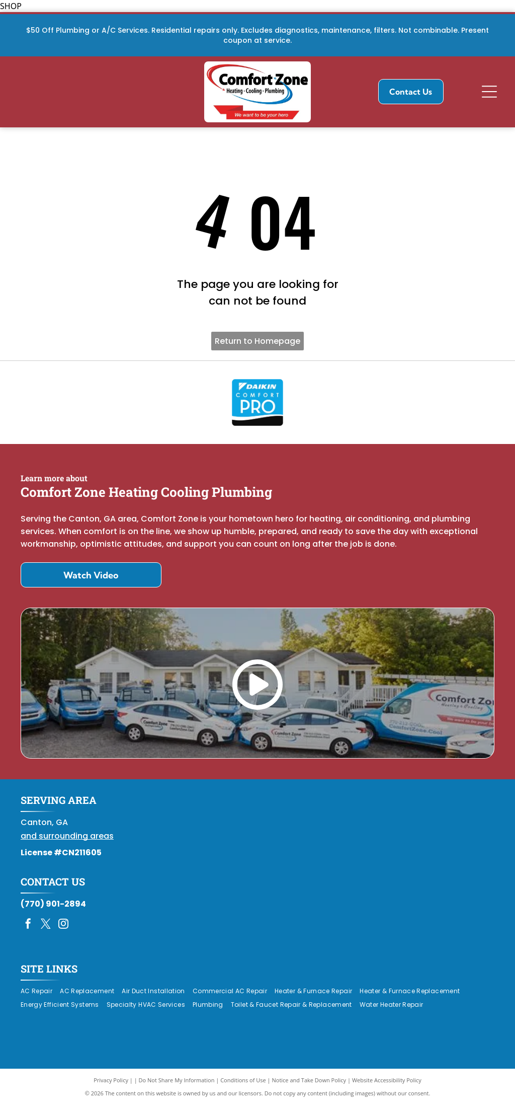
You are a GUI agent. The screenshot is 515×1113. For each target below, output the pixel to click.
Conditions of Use (243, 1087)
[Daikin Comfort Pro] (257, 406)
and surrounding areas (67, 843)
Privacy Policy (111, 1087)
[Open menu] (489, 91)
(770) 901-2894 (53, 911)
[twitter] (45, 932)
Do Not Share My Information (177, 1087)
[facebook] (28, 932)
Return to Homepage (257, 341)
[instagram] (63, 932)
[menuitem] (40, 999)
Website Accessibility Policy (386, 1087)
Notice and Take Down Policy (309, 1087)
